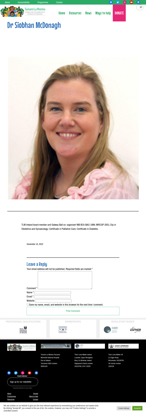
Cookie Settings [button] (123, 408)
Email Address (22, 379)
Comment (32, 291)
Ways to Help (33, 400)
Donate (35, 397)
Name (30, 296)
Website (30, 304)
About (9, 397)
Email (30, 300)
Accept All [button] (137, 408)
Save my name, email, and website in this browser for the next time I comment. (66, 308)
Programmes (11, 400)
